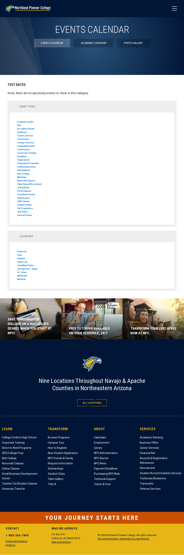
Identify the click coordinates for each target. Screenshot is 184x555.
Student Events (24, 204)
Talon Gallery (55, 478)
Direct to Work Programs (16, 447)
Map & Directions (61, 542)
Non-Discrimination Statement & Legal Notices (123, 538)
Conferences (23, 149)
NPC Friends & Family (60, 458)
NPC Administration (106, 453)
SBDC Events (23, 201)
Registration (23, 198)
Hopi (19, 255)
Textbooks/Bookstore (153, 478)
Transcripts (146, 483)
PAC (19, 125)
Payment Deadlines (106, 468)
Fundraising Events (26, 166)
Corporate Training (26, 153)
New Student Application (63, 453)
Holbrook (22, 251)
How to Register (57, 447)
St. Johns (22, 272)
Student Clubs (56, 473)
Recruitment (147, 468)
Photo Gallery (133, 43)
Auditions (22, 132)
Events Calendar (52, 43)
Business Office (149, 442)
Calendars (100, 437)
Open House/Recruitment (29, 184)
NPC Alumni (101, 458)
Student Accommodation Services (161, 473)
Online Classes (11, 468)
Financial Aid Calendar (28, 163)
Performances (24, 191)
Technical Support (105, 478)
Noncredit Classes (26, 180)
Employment (101, 442)
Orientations (23, 187)
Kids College (23, 173)
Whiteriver (22, 275)
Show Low (22, 261)
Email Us (10, 545)
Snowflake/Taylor (25, 265)
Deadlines (22, 156)
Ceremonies (23, 139)
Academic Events (25, 121)
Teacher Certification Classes (19, 483)
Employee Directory (16, 541)
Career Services (25, 135)
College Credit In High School (19, 437)
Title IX (52, 484)
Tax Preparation (25, 208)
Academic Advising (151, 437)
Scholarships (55, 468)
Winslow (21, 279)
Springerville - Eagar (27, 268)
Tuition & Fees (102, 484)
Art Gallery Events (26, 128)
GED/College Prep (12, 453)
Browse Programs (59, 437)
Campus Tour (56, 442)
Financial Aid (23, 159)
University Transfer (13, 488)
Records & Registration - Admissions (154, 460)
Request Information (60, 463)
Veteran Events (24, 215)
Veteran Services (150, 488)
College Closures (25, 142)
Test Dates (22, 211)
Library (98, 447)
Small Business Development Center (19, 476)
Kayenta (21, 258)
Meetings (21, 177)
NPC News (100, 463)
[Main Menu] (174, 8)
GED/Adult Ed (23, 170)
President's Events (26, 194)
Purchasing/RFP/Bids (107, 473)
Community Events (26, 146)
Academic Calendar (93, 43)
